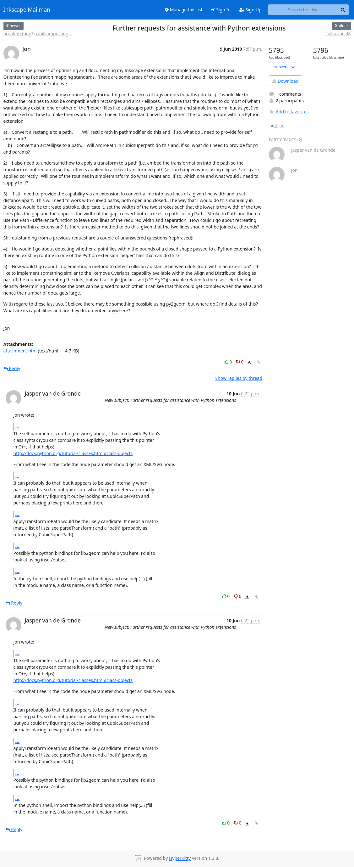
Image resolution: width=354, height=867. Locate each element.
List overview (283, 67)
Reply (11, 368)
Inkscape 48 (338, 34)
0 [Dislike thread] (240, 362)
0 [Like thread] (229, 362)
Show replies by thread (238, 378)
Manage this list (184, 10)
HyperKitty (180, 858)
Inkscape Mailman (27, 10)
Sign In (221, 10)
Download (285, 81)
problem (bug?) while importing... (37, 34)
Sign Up (250, 10)
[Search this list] (303, 9)
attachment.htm (20, 351)
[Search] (343, 9)
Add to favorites (288, 112)
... (17, 426)
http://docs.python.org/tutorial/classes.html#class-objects (73, 453)
